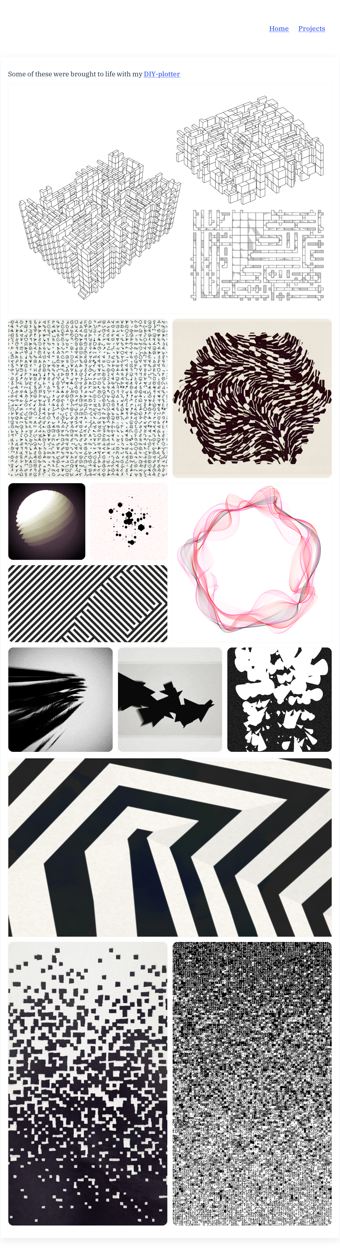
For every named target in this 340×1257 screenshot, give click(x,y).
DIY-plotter (162, 74)
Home (279, 28)
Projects (311, 28)
